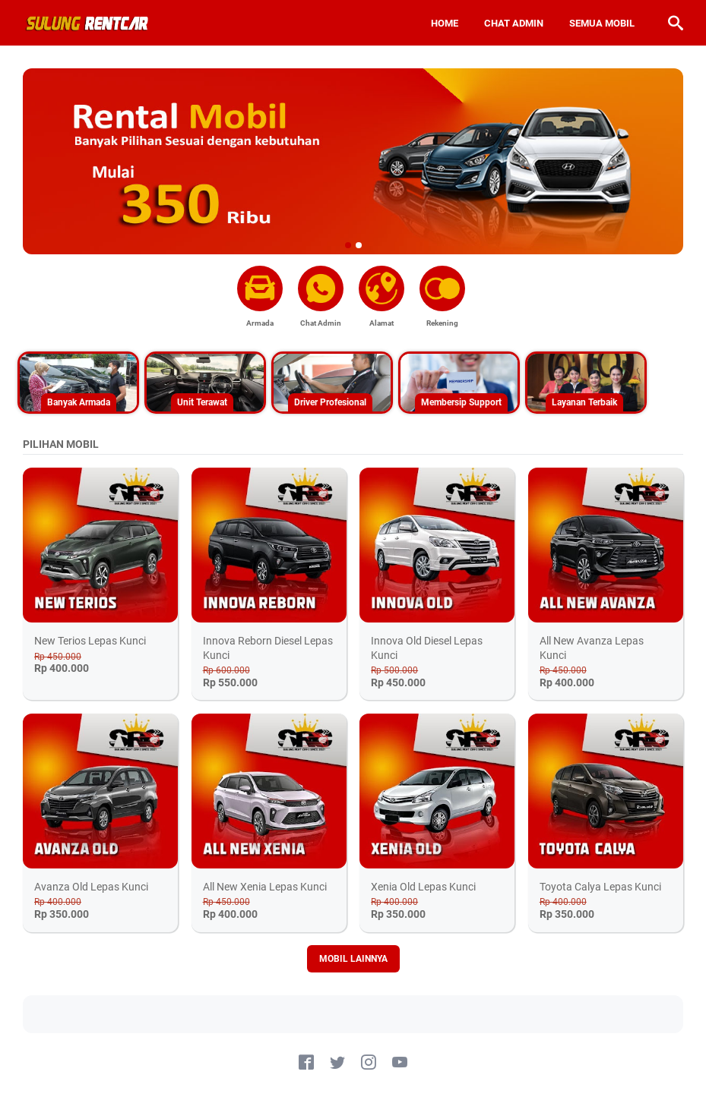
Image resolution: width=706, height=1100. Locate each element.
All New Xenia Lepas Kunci (265, 887)
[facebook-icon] (306, 1063)
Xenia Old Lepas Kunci (423, 887)
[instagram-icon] (368, 1063)
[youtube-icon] (399, 1063)
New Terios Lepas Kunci (90, 641)
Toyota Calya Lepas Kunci (600, 887)
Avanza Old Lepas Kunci (91, 887)
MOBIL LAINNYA (353, 958)
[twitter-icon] (337, 1063)
